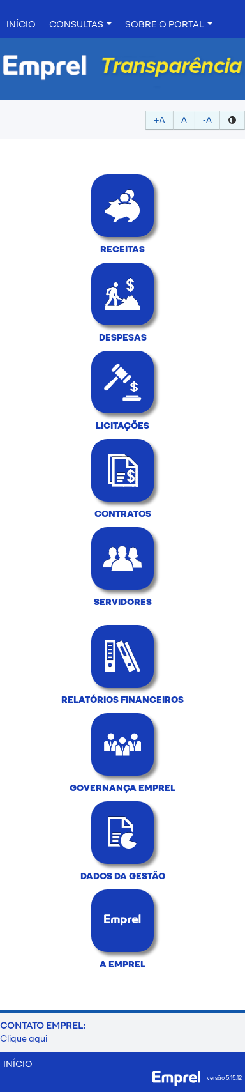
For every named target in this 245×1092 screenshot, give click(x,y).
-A (207, 120)
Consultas (80, 24)
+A (159, 120)
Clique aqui (23, 1038)
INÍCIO (21, 24)
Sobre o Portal (168, 24)
